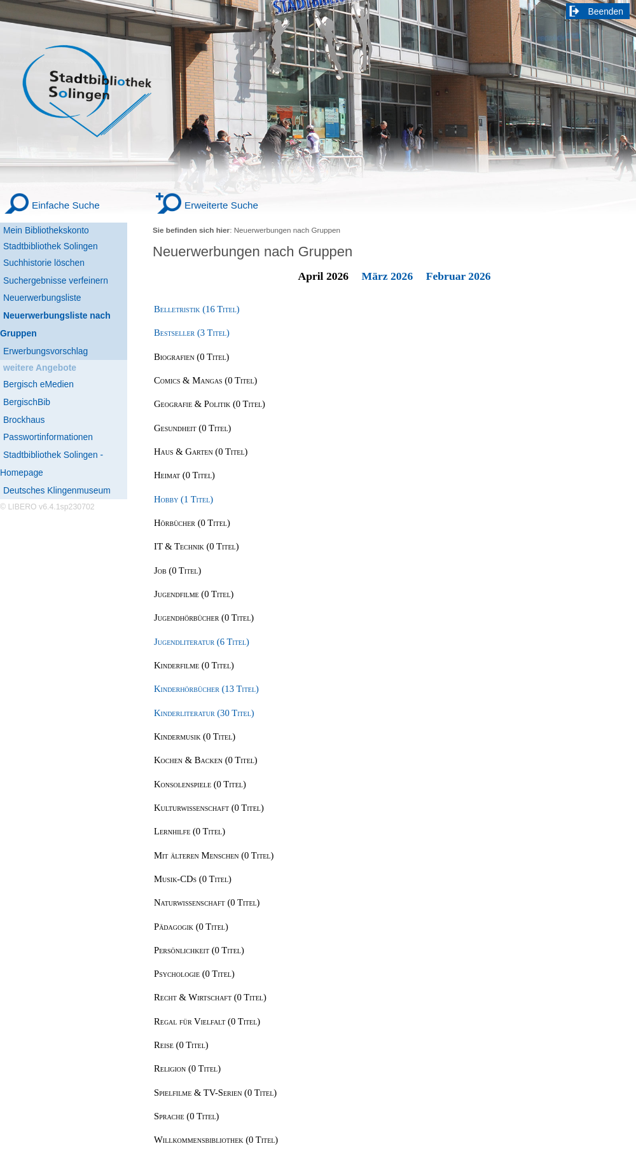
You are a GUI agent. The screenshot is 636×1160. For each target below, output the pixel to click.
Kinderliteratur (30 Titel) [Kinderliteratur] (204, 713)
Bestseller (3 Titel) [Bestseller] (192, 333)
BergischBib (26, 402)
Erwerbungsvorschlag (45, 351)
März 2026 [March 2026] (387, 276)
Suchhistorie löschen (44, 263)
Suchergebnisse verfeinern (55, 280)
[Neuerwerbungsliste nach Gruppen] (63, 324)
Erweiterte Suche (221, 205)
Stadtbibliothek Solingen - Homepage (51, 464)
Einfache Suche (66, 205)
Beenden (606, 11)
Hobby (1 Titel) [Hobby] (183, 499)
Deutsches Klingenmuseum (57, 490)
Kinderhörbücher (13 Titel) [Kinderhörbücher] (206, 689)
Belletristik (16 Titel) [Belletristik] (197, 309)
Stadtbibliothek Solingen (50, 246)
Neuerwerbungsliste (42, 298)
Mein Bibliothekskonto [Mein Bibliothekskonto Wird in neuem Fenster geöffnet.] (46, 230)
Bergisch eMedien (38, 384)
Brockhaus (24, 420)
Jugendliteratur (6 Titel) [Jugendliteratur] (201, 642)
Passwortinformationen (48, 437)
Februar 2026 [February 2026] (458, 276)
